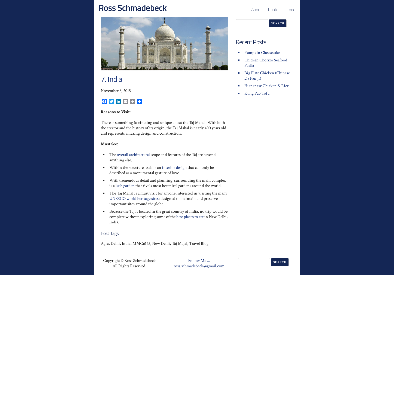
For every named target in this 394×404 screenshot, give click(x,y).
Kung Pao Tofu (256, 93)
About (256, 9)
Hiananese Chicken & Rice (266, 86)
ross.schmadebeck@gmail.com (199, 266)
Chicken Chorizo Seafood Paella (265, 62)
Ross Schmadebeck (133, 7)
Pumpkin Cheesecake (262, 52)
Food (291, 9)
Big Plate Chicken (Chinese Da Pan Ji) (267, 75)
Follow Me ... (199, 260)
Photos (274, 9)
